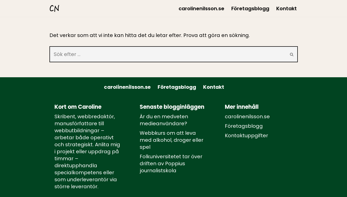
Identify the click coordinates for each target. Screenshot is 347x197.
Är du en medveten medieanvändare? (164, 120)
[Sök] (167, 54)
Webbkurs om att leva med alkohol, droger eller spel (171, 140)
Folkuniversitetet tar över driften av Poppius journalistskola (171, 163)
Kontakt (286, 8)
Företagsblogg (250, 8)
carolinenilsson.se (201, 8)
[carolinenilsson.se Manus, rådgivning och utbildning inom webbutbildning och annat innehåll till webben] (54, 8)
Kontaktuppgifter (246, 135)
